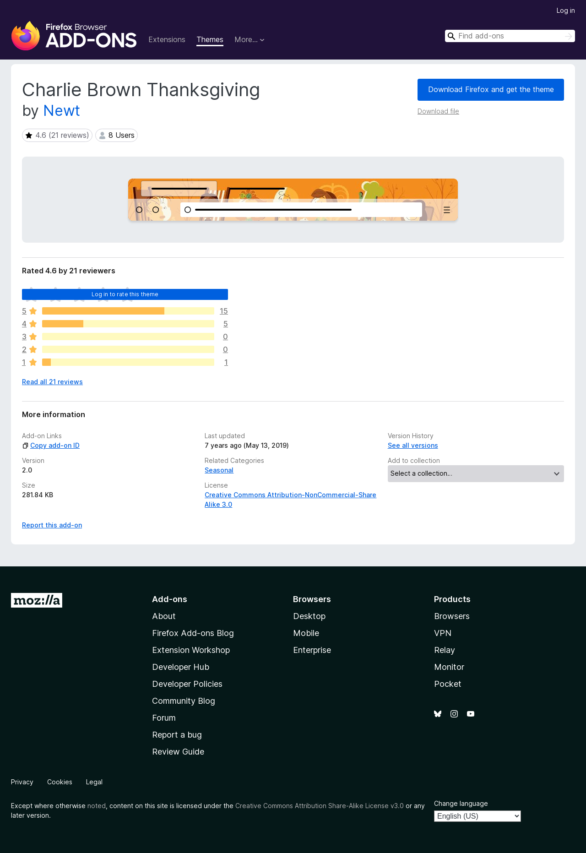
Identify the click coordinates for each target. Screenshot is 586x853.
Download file (438, 111)
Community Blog (183, 701)
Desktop (309, 616)
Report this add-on (52, 525)
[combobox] (510, 36)
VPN (442, 633)
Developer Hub (180, 667)
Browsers (452, 616)
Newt (61, 111)
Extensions (166, 39)
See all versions (413, 445)
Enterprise (312, 650)
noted (96, 806)
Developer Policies (187, 684)
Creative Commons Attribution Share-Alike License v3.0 (319, 806)
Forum (164, 718)
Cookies (59, 782)
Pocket (447, 684)
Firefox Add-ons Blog (193, 633)
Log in (566, 10)
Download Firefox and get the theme (491, 89)
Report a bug (177, 734)
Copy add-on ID (51, 445)
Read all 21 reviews (52, 382)
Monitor (449, 667)
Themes (209, 39)
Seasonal (219, 470)
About (164, 616)
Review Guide (178, 751)
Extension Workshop (191, 650)
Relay (444, 650)
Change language (461, 803)
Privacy (22, 782)
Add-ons (169, 599)
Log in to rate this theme (125, 294)
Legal (94, 782)
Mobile (306, 633)
